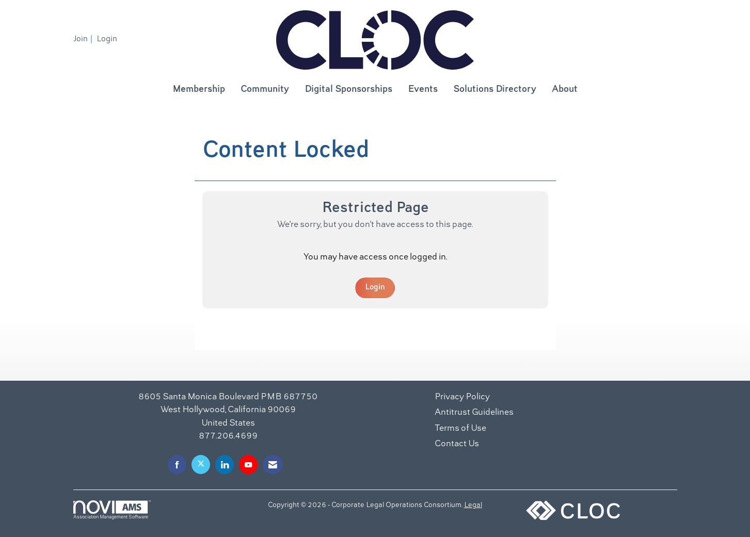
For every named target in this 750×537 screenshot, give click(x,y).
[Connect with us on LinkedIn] (224, 464)
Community (265, 89)
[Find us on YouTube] (248, 464)
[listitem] (84, 39)
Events (423, 89)
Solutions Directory (494, 89)
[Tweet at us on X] (201, 464)
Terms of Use (460, 428)
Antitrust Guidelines (474, 412)
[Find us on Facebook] (177, 464)
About (565, 89)
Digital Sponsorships (348, 89)
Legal (473, 505)
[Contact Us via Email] (273, 464)
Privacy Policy (462, 397)
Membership (198, 89)
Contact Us (457, 444)
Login (375, 287)
